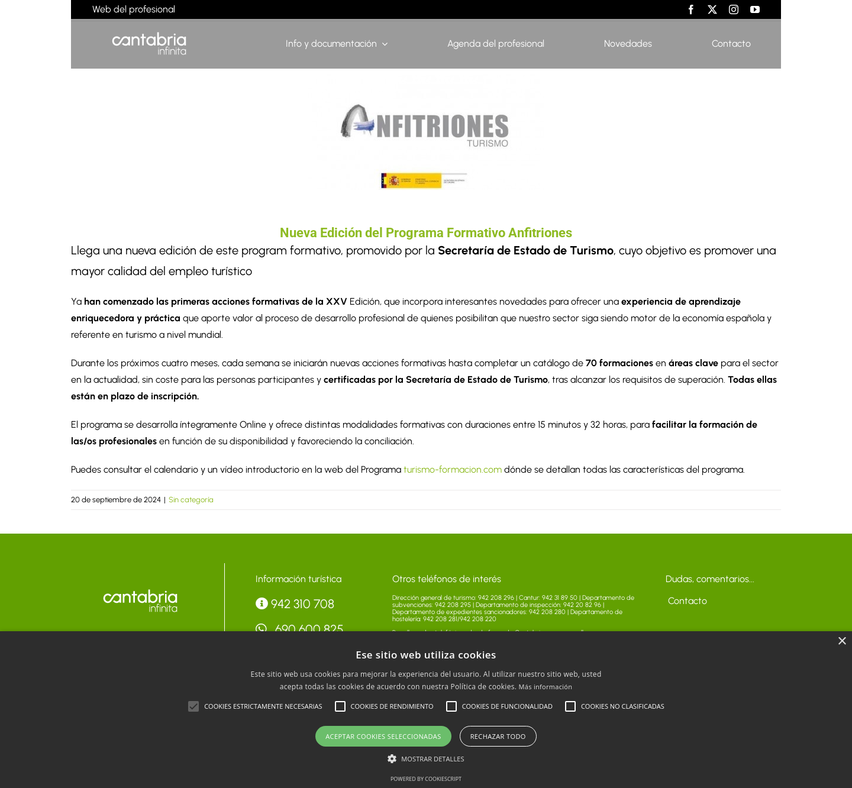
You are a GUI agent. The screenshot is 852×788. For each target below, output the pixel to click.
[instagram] (733, 9)
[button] (193, 706)
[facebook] (691, 9)
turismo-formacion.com (453, 469)
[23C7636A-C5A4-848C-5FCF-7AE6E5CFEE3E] (426, 132)
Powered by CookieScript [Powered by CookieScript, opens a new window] (426, 779)
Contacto (686, 600)
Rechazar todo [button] (498, 736)
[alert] (426, 709)
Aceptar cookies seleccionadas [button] (383, 736)
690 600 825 (300, 629)
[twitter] (712, 9)
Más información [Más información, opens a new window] (546, 686)
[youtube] (755, 9)
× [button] (841, 641)
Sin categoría (191, 499)
